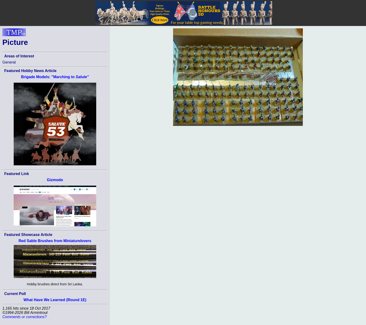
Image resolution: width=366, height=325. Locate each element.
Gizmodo (55, 180)
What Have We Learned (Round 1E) (55, 300)
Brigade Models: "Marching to (55, 77)
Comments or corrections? (24, 317)
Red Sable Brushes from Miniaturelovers (55, 241)
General (9, 62)
